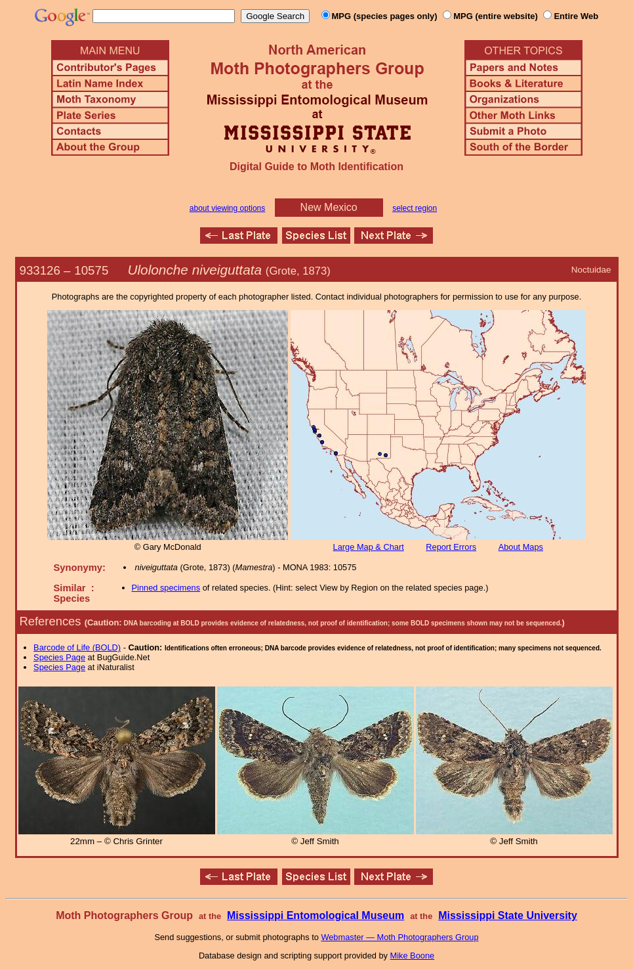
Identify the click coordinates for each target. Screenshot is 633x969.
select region (414, 208)
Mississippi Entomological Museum (315, 915)
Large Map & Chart (368, 547)
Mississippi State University (507, 915)
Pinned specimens (166, 588)
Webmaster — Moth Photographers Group (399, 937)
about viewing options (227, 208)
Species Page (59, 657)
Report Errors (451, 547)
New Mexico (328, 207)
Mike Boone (412, 955)
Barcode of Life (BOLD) (77, 647)
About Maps (521, 547)
